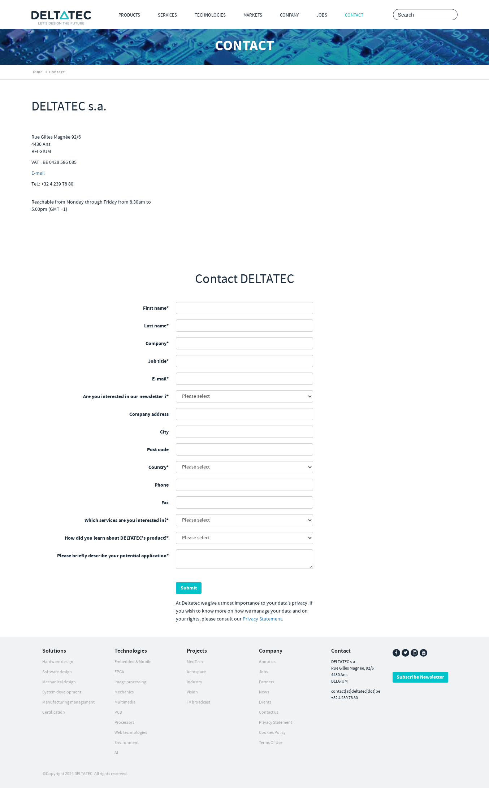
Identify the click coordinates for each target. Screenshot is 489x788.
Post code (158, 449)
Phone (162, 485)
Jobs (321, 15)
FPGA (119, 672)
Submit (189, 588)
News (264, 692)
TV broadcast (198, 702)
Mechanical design (59, 682)
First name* (156, 308)
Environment (126, 742)
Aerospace (196, 672)
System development (61, 692)
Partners (266, 682)
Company (289, 15)
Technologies (210, 15)
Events (265, 702)
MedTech (195, 662)
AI (116, 753)
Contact (354, 15)
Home (37, 72)
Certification (53, 712)
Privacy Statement (262, 619)
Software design (57, 672)
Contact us (268, 712)
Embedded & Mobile (132, 662)
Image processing (130, 682)
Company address (149, 414)
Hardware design (57, 662)
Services (167, 15)
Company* (157, 343)
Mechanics (124, 692)
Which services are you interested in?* (127, 520)
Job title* (158, 361)
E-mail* (160, 379)
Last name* (156, 326)
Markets (252, 15)
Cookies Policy (272, 732)
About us (267, 662)
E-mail (38, 173)
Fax (165, 502)
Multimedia (124, 702)
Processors (124, 722)
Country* (158, 467)
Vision (192, 692)
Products (129, 15)
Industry (194, 682)
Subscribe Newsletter (420, 677)
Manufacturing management (68, 702)
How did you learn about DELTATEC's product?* (117, 538)
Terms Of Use (270, 742)
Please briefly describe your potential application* (113, 556)
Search (450, 15)
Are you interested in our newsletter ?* (126, 396)
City (164, 432)
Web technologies (130, 732)
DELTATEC (83, 773)
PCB (118, 712)
